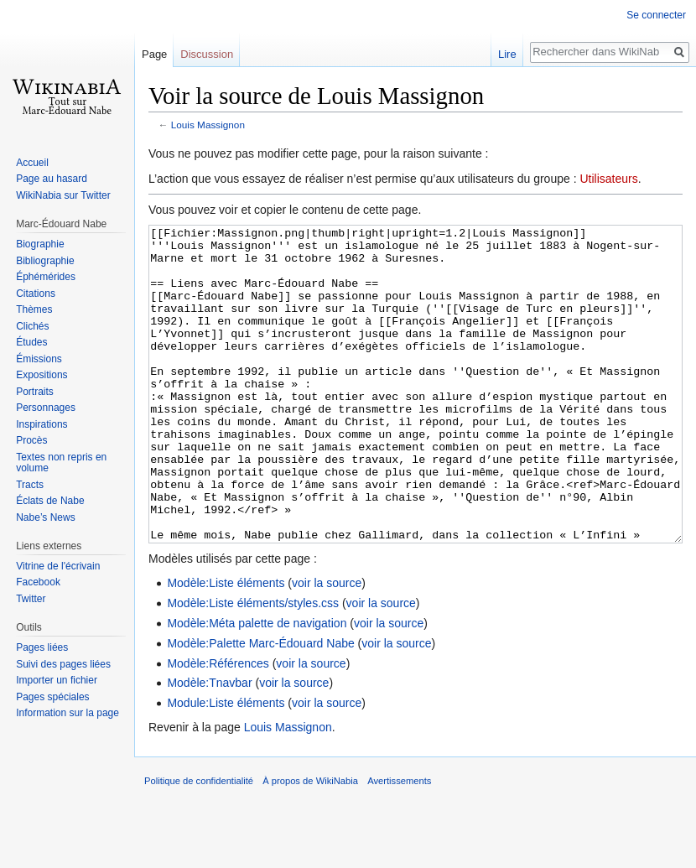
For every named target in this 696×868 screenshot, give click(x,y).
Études (31, 342)
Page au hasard (51, 179)
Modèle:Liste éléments (225, 645)
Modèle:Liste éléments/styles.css (253, 666)
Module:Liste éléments (225, 765)
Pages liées (42, 647)
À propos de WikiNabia (310, 844)
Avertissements (399, 844)
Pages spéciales (52, 697)
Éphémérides (45, 277)
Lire (507, 54)
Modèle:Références (217, 726)
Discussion (206, 54)
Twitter (30, 599)
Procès (31, 440)
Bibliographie (45, 261)
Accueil (32, 163)
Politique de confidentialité (198, 844)
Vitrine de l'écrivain (58, 566)
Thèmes (34, 309)
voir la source (326, 645)
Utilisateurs (608, 178)
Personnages (45, 407)
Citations (35, 293)
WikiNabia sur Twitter (63, 195)
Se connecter (656, 15)
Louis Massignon (208, 124)
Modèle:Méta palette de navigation (256, 686)
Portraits (35, 392)
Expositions (41, 375)
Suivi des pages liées (63, 664)
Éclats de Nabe (50, 501)
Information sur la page (67, 713)
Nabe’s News (45, 517)
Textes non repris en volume (61, 463)
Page (154, 54)
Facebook (38, 582)
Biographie (40, 244)
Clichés (32, 326)
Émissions (39, 359)
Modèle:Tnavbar (209, 745)
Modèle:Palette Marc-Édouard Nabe (260, 706)
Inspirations (41, 424)
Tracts (30, 485)
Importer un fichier (56, 680)
